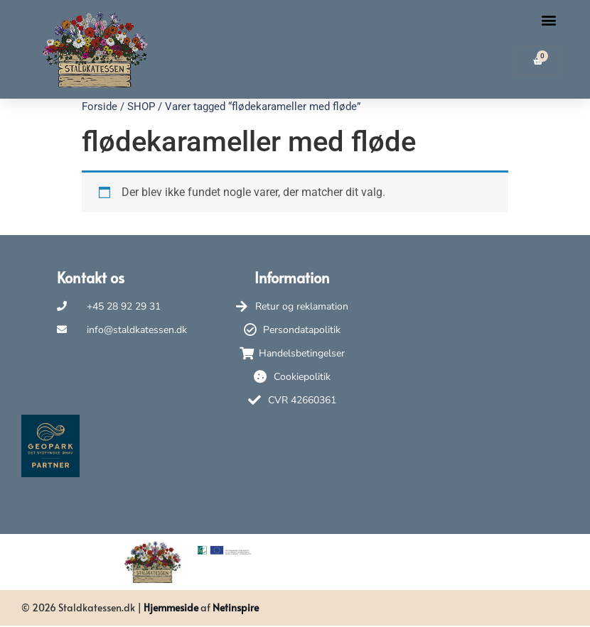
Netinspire (236, 607)
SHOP (141, 106)
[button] (549, 20)
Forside (99, 106)
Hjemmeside (171, 607)
